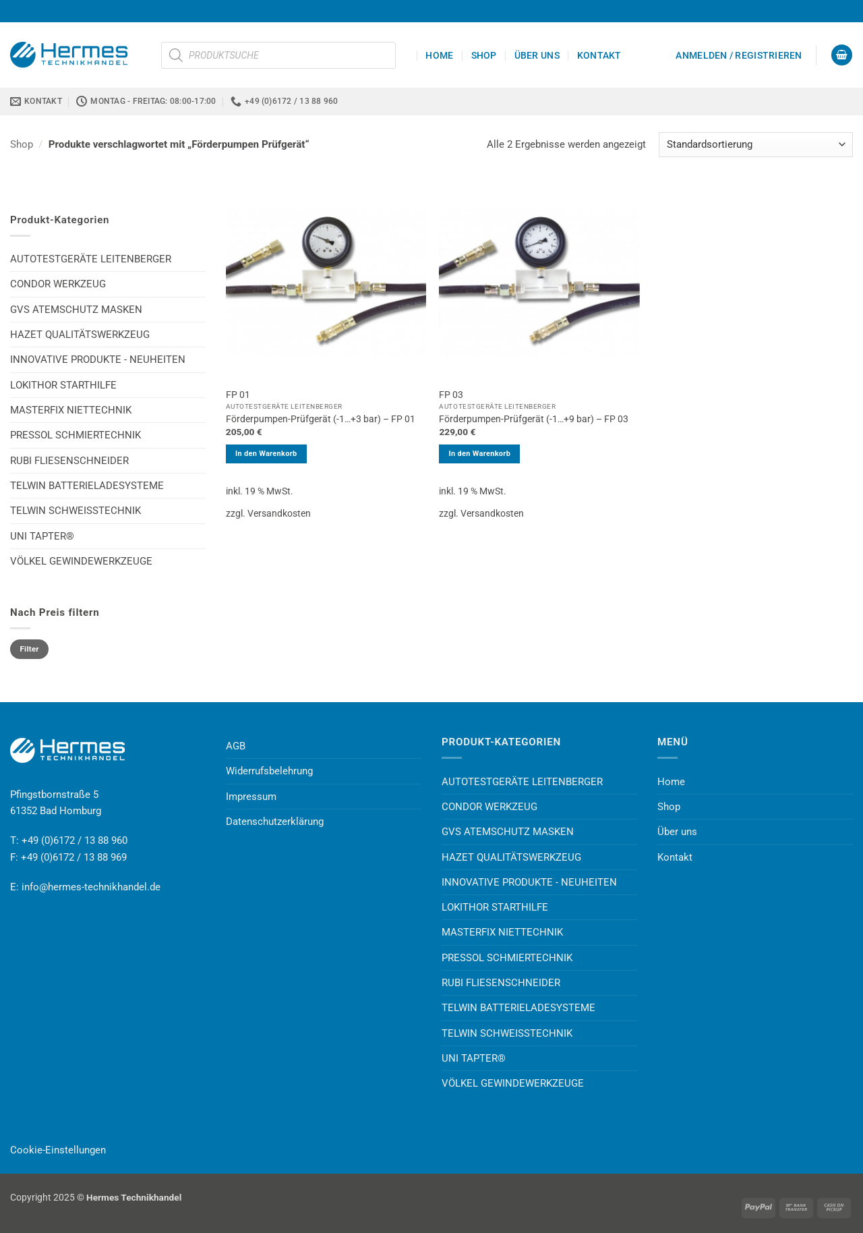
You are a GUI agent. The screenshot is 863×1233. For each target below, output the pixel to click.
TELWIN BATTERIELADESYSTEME (87, 486)
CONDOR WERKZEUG (58, 284)
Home (439, 55)
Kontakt (599, 55)
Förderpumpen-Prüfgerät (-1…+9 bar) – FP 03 (533, 418)
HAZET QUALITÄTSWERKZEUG (80, 334)
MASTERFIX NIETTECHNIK (70, 410)
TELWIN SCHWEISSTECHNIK (75, 511)
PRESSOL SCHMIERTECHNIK (75, 435)
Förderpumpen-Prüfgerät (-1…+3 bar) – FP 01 (320, 418)
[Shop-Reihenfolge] (756, 144)
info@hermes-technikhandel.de (91, 887)
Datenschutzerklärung (275, 821)
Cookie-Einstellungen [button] (58, 1150)
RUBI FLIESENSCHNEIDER (69, 461)
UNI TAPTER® (42, 536)
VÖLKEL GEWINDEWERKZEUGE (81, 561)
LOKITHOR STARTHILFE (63, 385)
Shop (484, 55)
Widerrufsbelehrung (269, 771)
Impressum (251, 797)
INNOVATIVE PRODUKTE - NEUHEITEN (97, 359)
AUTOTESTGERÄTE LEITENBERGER (90, 259)
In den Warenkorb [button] (266, 453)
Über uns (537, 55)
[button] (739, 55)
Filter (29, 649)
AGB (235, 746)
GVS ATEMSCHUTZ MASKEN (76, 310)
